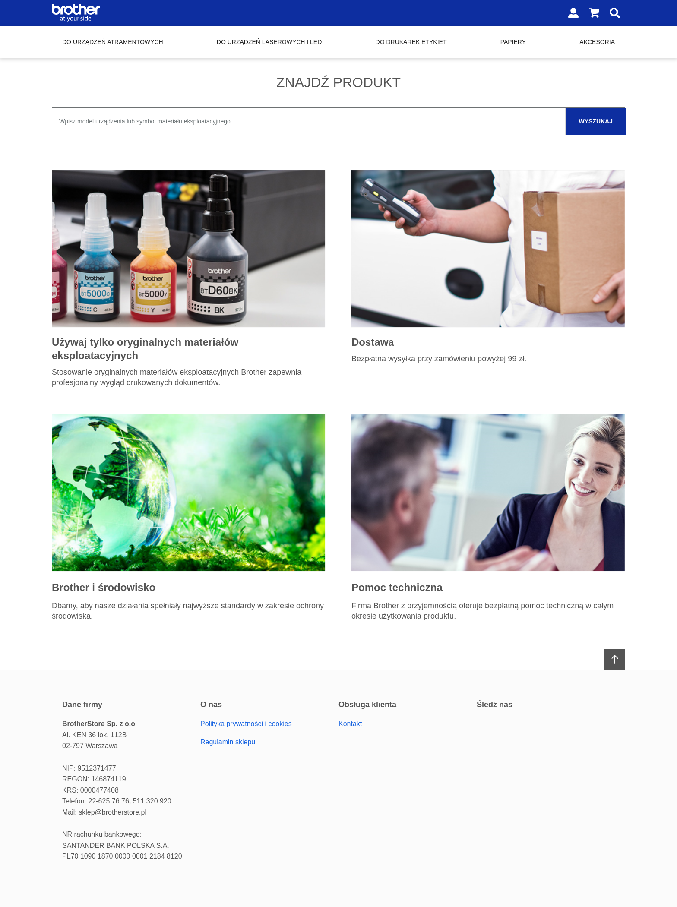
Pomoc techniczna (397, 587)
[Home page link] (107, 13)
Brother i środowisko (103, 587)
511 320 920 (152, 801)
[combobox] (338, 121)
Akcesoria (597, 41)
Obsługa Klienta (367, 704)
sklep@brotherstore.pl (112, 812)
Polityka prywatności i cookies (246, 723)
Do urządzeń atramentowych (112, 41)
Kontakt (350, 723)
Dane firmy (82, 704)
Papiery (513, 41)
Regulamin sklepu (227, 742)
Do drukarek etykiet (411, 41)
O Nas (211, 704)
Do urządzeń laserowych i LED (269, 41)
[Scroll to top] (614, 659)
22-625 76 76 (108, 801)
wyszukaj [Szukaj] (596, 121)
